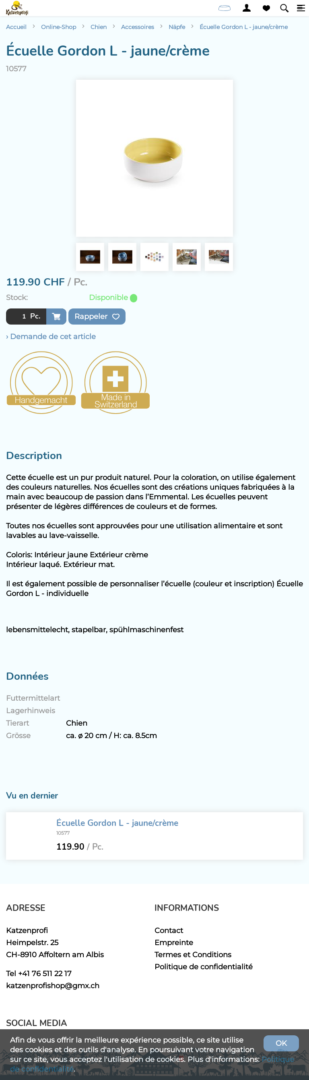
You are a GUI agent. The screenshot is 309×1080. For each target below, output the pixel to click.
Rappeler (96, 316)
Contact (168, 930)
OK (281, 1043)
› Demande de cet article (51, 336)
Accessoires (137, 27)
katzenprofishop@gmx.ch (52, 985)
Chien (99, 27)
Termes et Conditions (192, 954)
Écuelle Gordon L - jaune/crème (244, 27)
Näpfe (177, 27)
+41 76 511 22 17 (45, 973)
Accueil (16, 27)
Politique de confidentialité (203, 966)
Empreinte (173, 942)
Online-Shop (58, 27)
